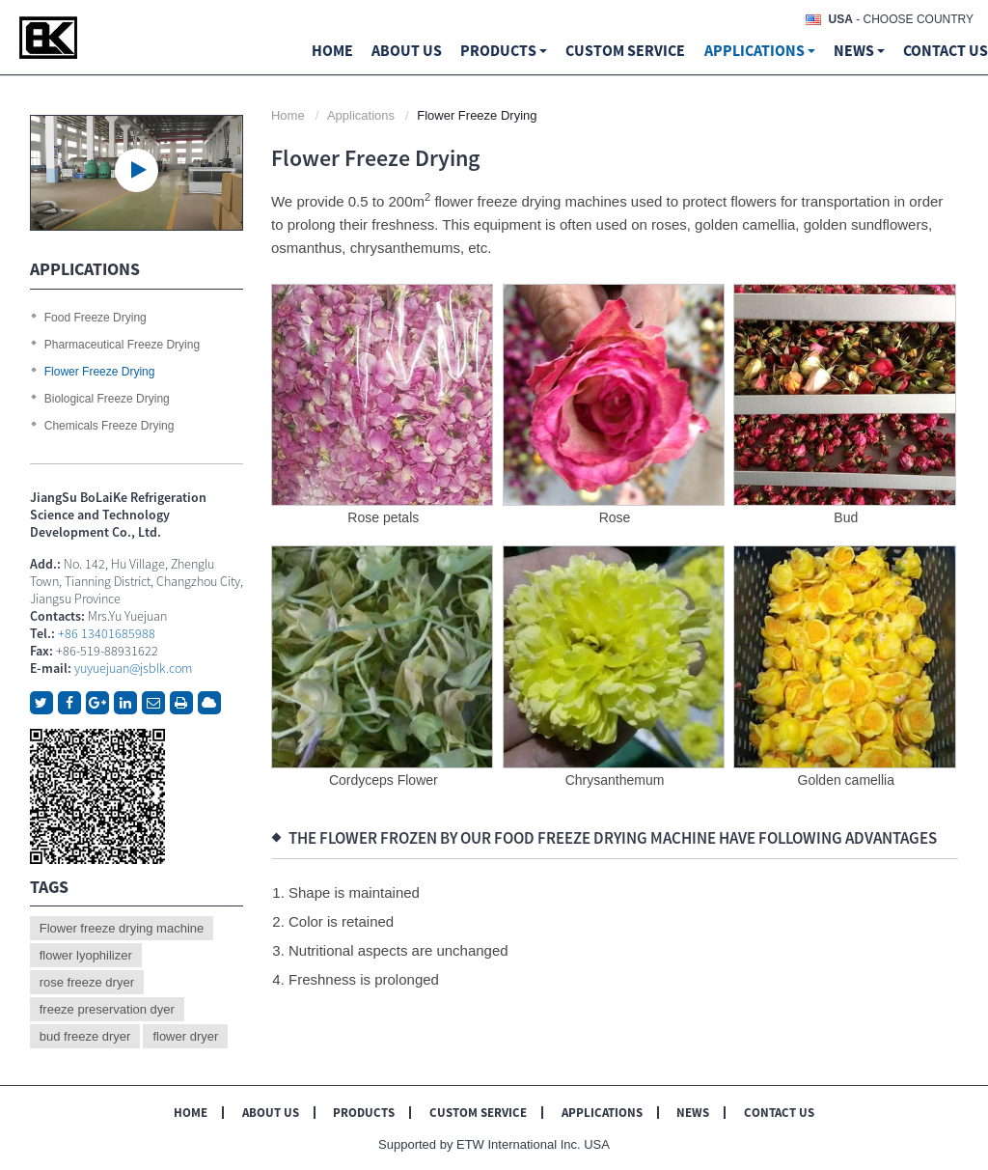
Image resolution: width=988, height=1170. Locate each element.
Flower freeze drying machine (122, 928)
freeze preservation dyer (107, 1009)
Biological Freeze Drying (107, 398)
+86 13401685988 (106, 633)
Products (364, 1112)
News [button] (859, 50)
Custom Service (625, 50)
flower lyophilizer (86, 955)
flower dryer (185, 1036)
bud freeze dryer (85, 1036)
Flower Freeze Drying (99, 371)
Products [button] (503, 50)
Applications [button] (759, 50)
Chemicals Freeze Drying (109, 425)
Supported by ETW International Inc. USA (494, 1144)
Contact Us (945, 50)
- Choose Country (901, 19)
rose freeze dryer (87, 982)
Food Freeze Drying (95, 317)
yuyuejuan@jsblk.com (133, 668)
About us (406, 50)
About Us (270, 1112)
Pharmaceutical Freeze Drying (122, 344)
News (692, 1112)
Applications (361, 115)
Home (332, 50)
